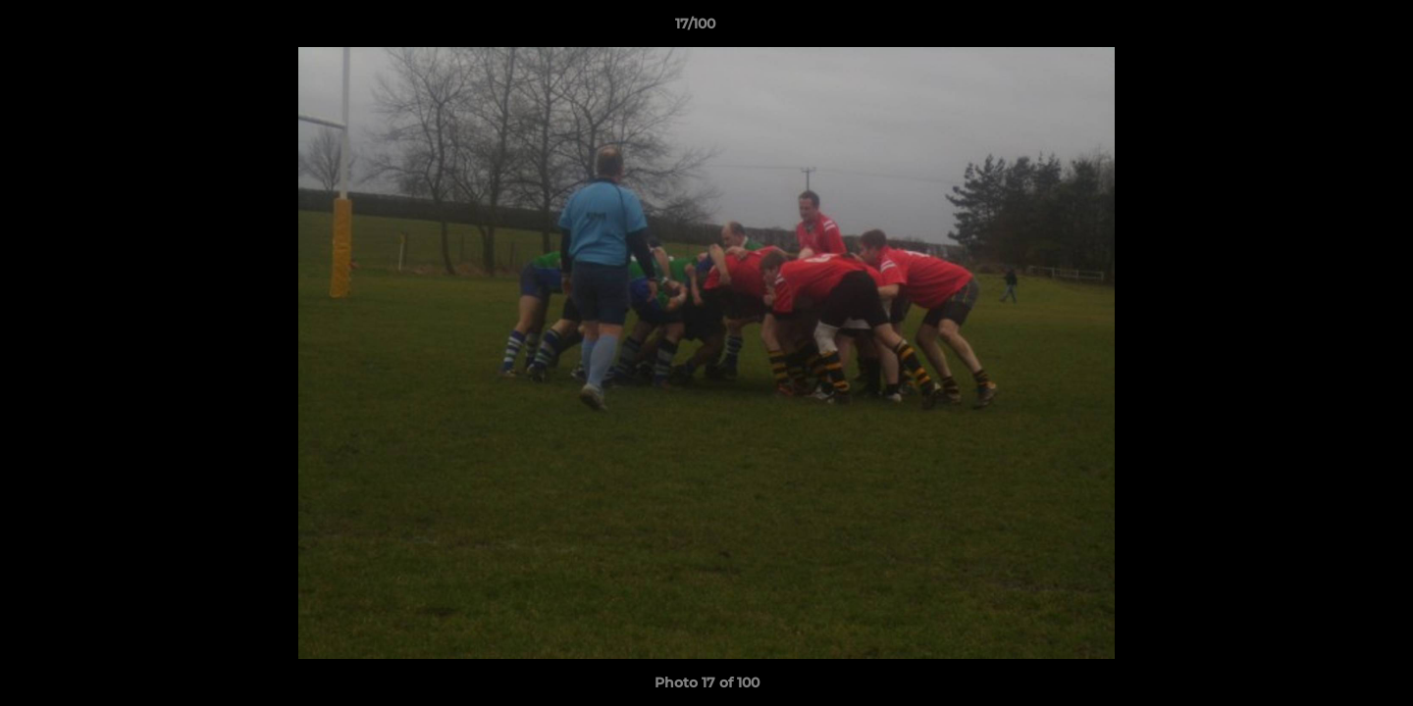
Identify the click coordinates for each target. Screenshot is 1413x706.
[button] (1330, 28)
